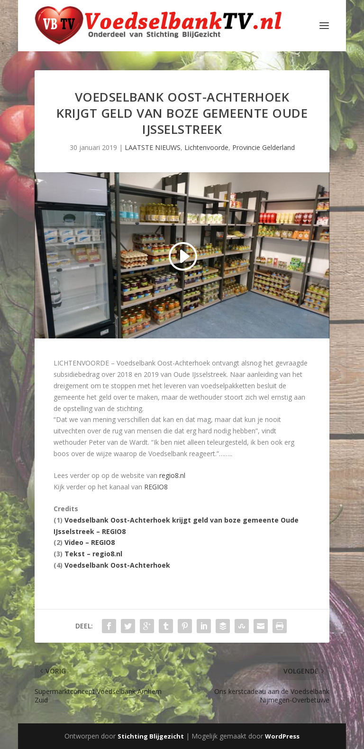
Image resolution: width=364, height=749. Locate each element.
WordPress (282, 736)
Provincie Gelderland (263, 147)
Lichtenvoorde (206, 147)
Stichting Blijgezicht (151, 736)
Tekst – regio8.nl (93, 553)
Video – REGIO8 (89, 542)
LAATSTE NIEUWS (153, 147)
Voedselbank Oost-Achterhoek (117, 565)
